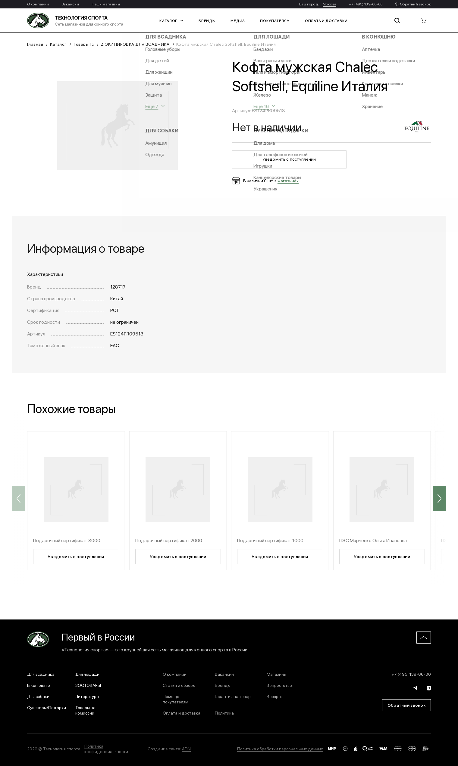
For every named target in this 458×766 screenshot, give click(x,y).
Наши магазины (106, 4)
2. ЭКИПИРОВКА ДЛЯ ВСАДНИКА (135, 44)
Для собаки (38, 696)
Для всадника (41, 674)
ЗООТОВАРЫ (88, 685)
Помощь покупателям (175, 698)
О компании (38, 4)
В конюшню (38, 685)
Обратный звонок (413, 4)
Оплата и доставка (326, 20)
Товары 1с (84, 44)
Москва (329, 4)
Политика (224, 712)
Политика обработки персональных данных (280, 748)
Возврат (275, 696)
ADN (186, 748)
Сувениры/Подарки (46, 707)
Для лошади (87, 674)
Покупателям (275, 20)
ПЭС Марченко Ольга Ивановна (373, 540)
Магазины (277, 674)
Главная (35, 44)
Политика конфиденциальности (106, 748)
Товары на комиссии (85, 710)
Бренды (207, 20)
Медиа (238, 20)
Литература (87, 696)
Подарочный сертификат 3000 (66, 540)
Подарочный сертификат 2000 (168, 540)
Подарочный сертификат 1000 (270, 540)
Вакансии (70, 4)
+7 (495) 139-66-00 (365, 4)
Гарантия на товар (233, 696)
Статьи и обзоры (179, 685)
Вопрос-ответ (280, 685)
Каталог (171, 20)
